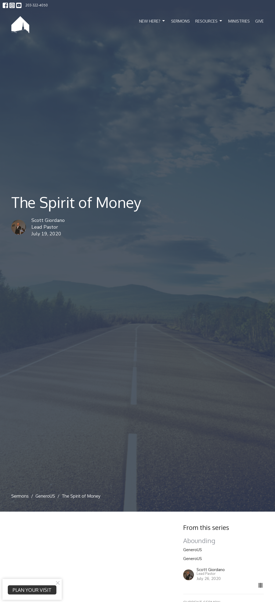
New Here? (152, 21)
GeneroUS (45, 496)
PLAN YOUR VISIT (32, 590)
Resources (209, 21)
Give (259, 21)
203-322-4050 (37, 5)
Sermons (180, 21)
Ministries (239, 21)
